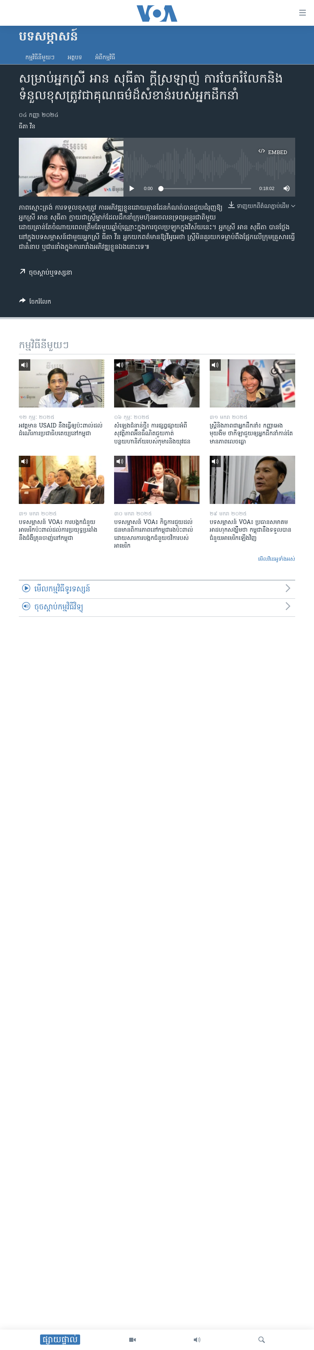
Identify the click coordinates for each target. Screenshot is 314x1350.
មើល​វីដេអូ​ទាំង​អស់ (276, 559)
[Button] (35, 303)
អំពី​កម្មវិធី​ (105, 58)
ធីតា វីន (27, 127)
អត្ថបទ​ (74, 58)
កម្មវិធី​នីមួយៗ (39, 58)
